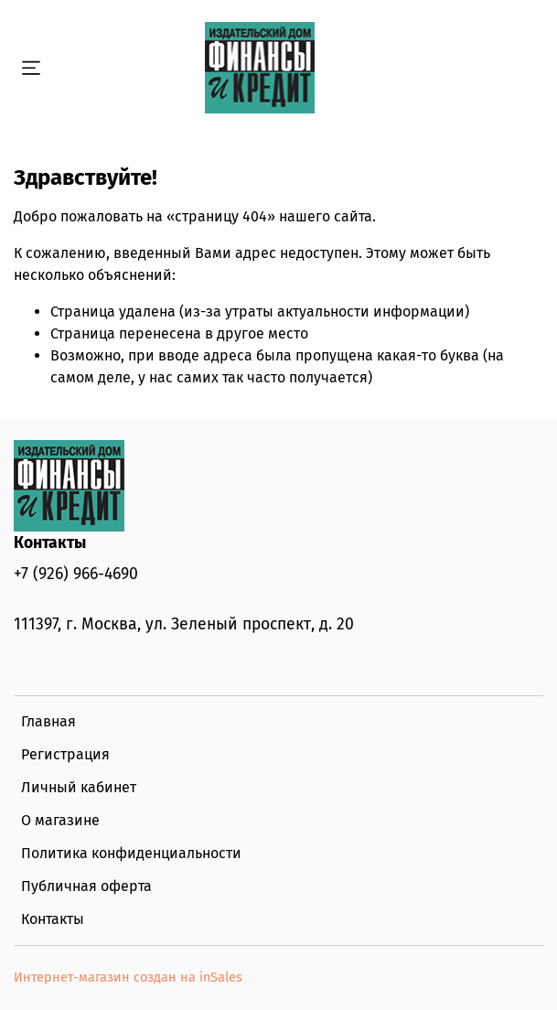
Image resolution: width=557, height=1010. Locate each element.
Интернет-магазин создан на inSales (128, 977)
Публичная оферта (86, 886)
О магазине (60, 820)
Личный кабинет (78, 787)
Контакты (52, 919)
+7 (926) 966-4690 (76, 574)
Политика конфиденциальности (131, 853)
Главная (48, 721)
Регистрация (65, 754)
